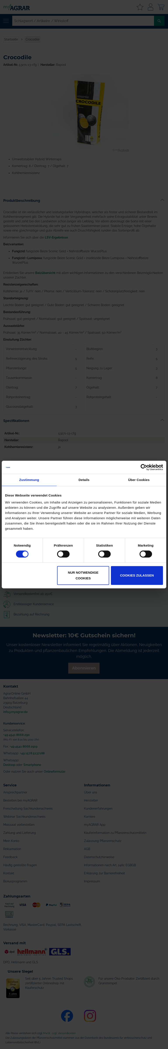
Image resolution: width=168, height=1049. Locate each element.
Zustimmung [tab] (29, 480)
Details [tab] (84, 480)
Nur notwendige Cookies (83, 575)
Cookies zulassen (137, 575)
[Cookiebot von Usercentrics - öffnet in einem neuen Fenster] (144, 467)
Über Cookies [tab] (139, 480)
